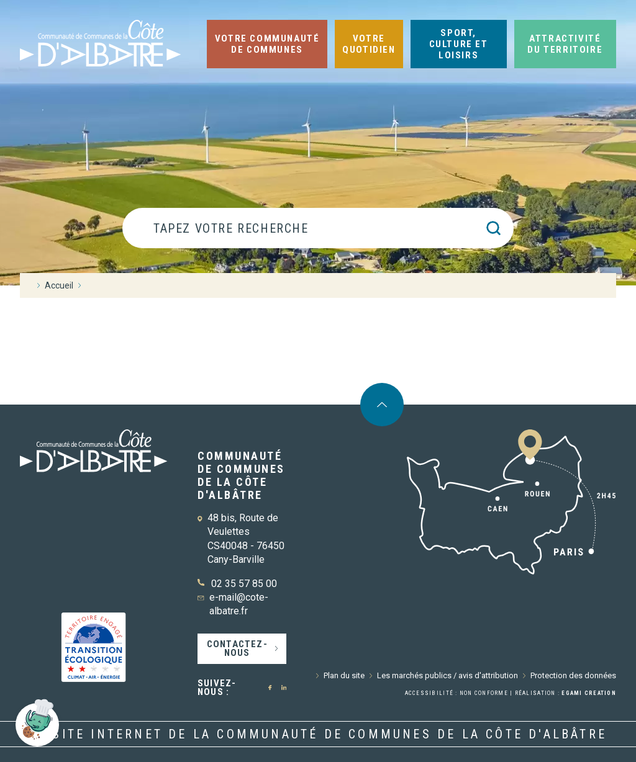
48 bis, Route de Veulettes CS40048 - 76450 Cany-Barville (245, 538)
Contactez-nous (237, 648)
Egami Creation (588, 693)
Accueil (59, 285)
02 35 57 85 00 (244, 583)
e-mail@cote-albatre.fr (238, 604)
